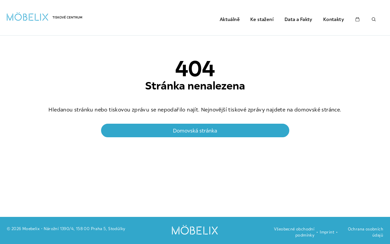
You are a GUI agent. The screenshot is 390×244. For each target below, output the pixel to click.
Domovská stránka (195, 130)
